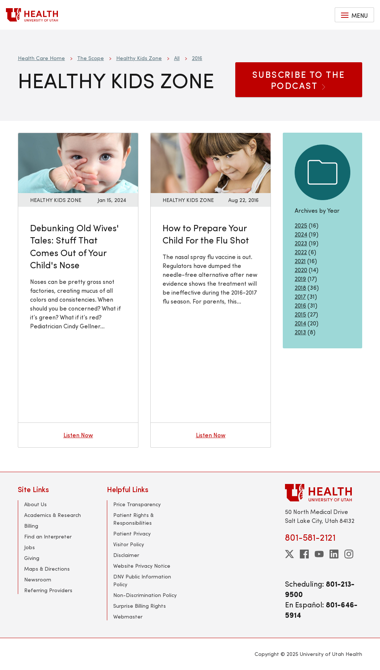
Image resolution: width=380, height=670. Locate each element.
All (177, 58)
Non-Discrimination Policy (145, 594)
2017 (300, 296)
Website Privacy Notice (141, 565)
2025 (301, 225)
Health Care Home (41, 58)
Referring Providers (48, 590)
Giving (31, 557)
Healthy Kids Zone (139, 58)
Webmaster (127, 616)
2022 (301, 252)
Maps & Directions (47, 568)
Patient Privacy (132, 533)
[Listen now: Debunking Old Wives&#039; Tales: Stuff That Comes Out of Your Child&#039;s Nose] (78, 162)
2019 (300, 278)
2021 (300, 261)
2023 (301, 243)
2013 (300, 332)
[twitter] (289, 554)
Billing (31, 525)
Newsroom (37, 579)
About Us (35, 504)
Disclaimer (126, 554)
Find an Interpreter (48, 536)
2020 (301, 269)
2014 (300, 323)
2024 (301, 234)
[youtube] (319, 554)
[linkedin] (334, 554)
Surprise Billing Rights (139, 605)
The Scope (90, 58)
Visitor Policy (128, 544)
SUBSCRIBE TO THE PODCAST (298, 79)
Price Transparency (137, 504)
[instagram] (348, 554)
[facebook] (304, 554)
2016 (197, 58)
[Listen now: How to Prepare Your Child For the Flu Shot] (211, 162)
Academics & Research (52, 514)
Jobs (29, 547)
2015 (300, 314)
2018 (300, 287)
